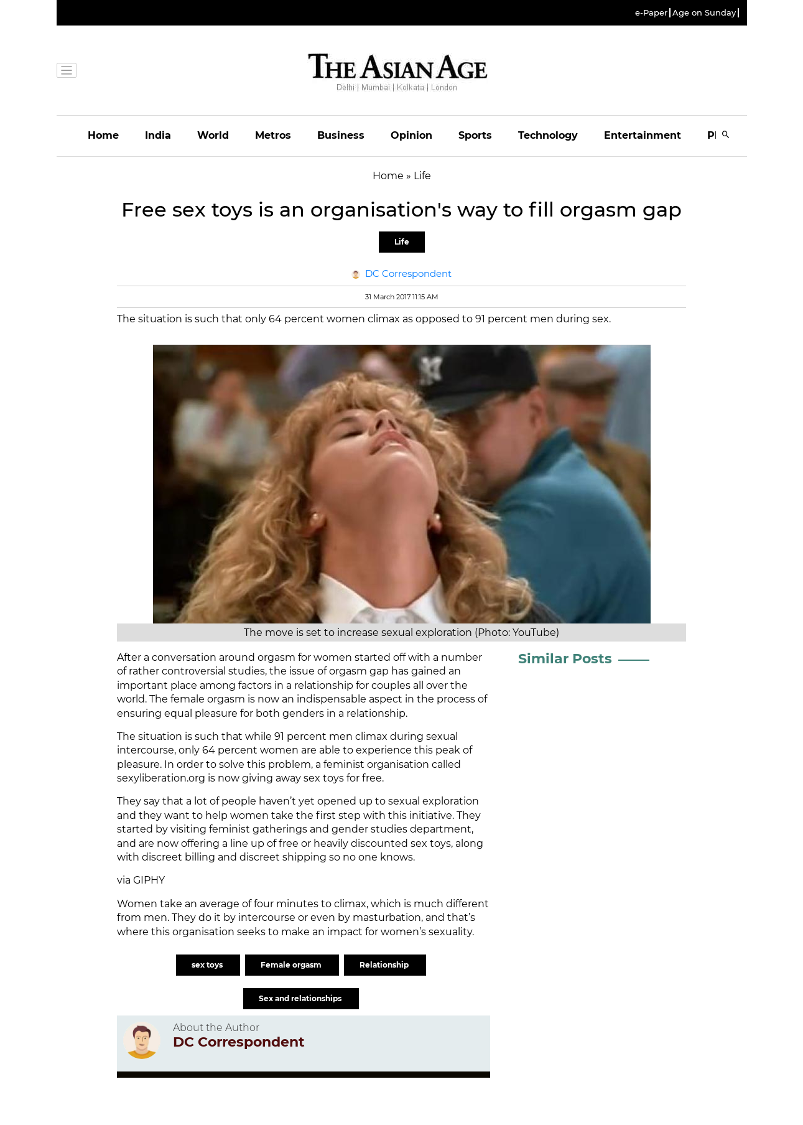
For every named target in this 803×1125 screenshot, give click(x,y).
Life (401, 241)
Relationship (385, 964)
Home (103, 135)
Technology (548, 135)
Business (340, 135)
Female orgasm (292, 964)
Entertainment (642, 135)
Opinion (411, 135)
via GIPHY (141, 880)
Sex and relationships (301, 998)
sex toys (208, 964)
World (213, 135)
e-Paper (651, 12)
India (158, 135)
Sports (475, 135)
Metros (273, 135)
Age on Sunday (704, 12)
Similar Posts (565, 658)
